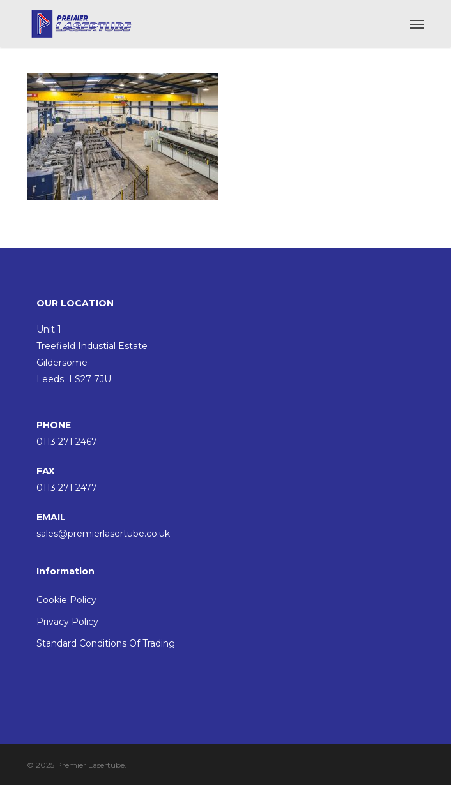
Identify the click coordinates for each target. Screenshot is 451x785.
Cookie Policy (66, 600)
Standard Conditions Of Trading (105, 643)
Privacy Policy (67, 621)
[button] (417, 23)
